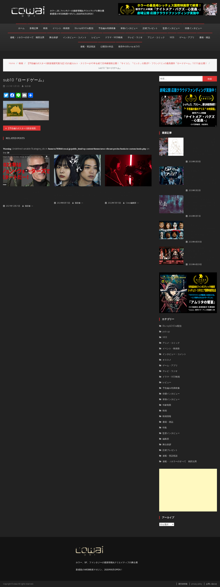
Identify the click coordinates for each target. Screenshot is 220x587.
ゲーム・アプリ (186, 37)
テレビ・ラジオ (135, 37)
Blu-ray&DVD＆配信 (84, 28)
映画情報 (167, 416)
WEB (172, 37)
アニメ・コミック (156, 37)
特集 (165, 427)
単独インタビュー (129, 28)
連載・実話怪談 (87, 46)
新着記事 (34, 28)
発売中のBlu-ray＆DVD (129, 46)
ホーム (21, 28)
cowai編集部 (131, 203)
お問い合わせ (211, 584)
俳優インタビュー (193, 28)
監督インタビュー (171, 28)
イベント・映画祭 (61, 28)
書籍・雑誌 (204, 37)
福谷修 (27, 206)
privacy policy (196, 584)
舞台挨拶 (53, 37)
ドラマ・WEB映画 (114, 37)
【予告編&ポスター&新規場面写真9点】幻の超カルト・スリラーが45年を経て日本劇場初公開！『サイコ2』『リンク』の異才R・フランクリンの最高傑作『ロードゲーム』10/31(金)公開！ (23, 128)
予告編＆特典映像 (107, 28)
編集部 (166, 438)
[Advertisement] (188, 490)
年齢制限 (167, 404)
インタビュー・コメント (74, 37)
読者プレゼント (150, 28)
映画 (45, 28)
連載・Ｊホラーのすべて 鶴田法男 (27, 37)
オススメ (167, 359)
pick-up (166, 331)
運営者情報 (182, 584)
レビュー (96, 37)
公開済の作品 (106, 46)
